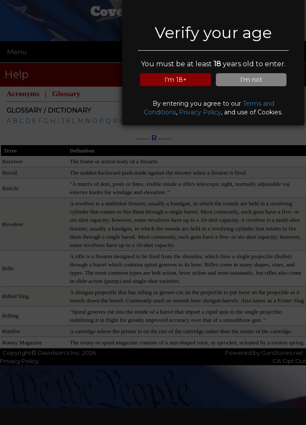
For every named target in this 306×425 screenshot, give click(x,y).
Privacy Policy (200, 112)
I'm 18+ (175, 80)
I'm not (251, 80)
